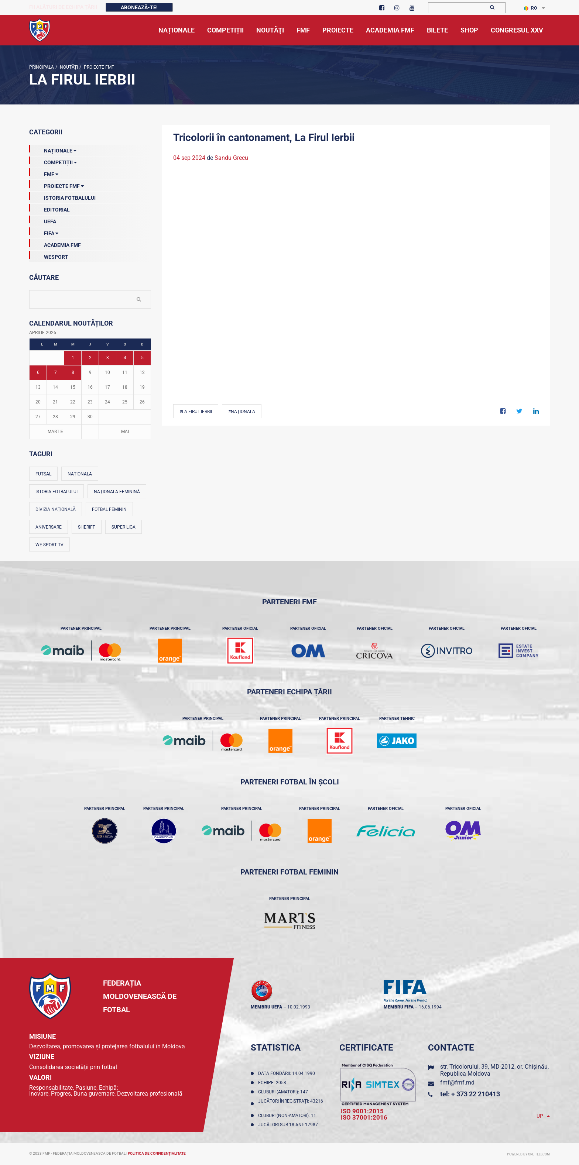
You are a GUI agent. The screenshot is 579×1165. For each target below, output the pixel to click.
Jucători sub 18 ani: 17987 (289, 1124)
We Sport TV (49, 544)
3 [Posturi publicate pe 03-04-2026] (107, 357)
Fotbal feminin (109, 509)
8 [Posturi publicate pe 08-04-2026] (73, 372)
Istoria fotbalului (56, 491)
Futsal (43, 474)
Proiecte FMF (98, 67)
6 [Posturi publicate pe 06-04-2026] (38, 372)
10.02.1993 (298, 1007)
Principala (41, 67)
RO (530, 8)
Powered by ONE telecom (528, 1154)
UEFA (42, 220)
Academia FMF (55, 243)
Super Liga (124, 527)
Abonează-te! (139, 7)
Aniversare (48, 527)
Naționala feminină (117, 491)
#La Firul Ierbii (195, 411)
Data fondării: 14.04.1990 (287, 1073)
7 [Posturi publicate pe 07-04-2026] (55, 372)
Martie (55, 431)
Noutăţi (68, 67)
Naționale (52, 149)
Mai (125, 431)
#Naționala (241, 411)
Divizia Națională (55, 509)
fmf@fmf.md (457, 1082)
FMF (43, 172)
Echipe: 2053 (273, 1082)
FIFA (43, 231)
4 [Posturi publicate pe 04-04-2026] (125, 357)
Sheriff (86, 527)
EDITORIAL (49, 208)
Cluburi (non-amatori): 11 (288, 1115)
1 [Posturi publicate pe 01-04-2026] (73, 357)
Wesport (48, 255)
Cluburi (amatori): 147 (284, 1091)
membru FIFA (399, 1007)
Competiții (53, 161)
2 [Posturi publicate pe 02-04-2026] (90, 357)
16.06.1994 (430, 1007)
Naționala (80, 474)
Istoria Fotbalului (62, 196)
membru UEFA (266, 1007)
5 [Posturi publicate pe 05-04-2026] (142, 357)
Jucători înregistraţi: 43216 (290, 1104)
